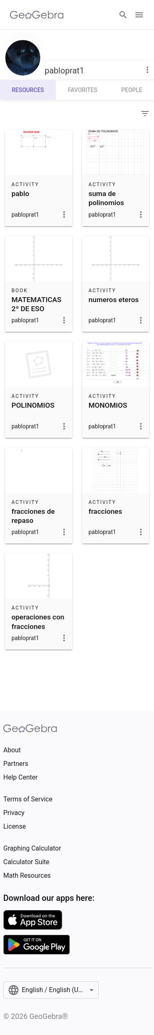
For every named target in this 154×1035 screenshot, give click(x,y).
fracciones (105, 511)
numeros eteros (114, 299)
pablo (20, 193)
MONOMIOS (108, 405)
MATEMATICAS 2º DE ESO (36, 304)
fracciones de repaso (33, 516)
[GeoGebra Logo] (37, 15)
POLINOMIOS (32, 405)
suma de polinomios (106, 198)
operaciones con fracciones (37, 621)
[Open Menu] (139, 15)
